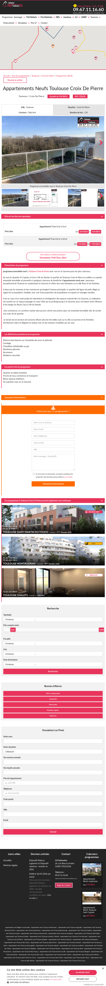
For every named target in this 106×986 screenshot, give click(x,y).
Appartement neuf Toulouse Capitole (80, 930)
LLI (76, 17)
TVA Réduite (31, 17)
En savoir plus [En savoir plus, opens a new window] (56, 979)
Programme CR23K (64, 76)
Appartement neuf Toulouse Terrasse (47, 960)
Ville (5, 809)
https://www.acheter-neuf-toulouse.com (66, 878)
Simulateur (22, 23)
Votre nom (7, 736)
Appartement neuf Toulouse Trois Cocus (72, 960)
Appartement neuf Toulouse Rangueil (78, 951)
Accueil (6, 76)
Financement (8, 23)
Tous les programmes (20, 76)
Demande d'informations (15, 397)
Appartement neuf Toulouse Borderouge (54, 930)
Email (5, 820)
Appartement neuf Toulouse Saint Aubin (31, 954)
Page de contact (64, 885)
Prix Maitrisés (46, 17)
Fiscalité (6, 639)
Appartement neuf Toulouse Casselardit (60, 933)
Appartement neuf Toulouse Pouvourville (52, 951)
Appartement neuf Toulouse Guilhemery (85, 939)
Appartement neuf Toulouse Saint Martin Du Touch (20, 957)
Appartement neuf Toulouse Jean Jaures (16, 942)
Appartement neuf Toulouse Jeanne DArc (44, 942)
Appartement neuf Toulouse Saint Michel (50, 957)
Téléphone (7, 789)
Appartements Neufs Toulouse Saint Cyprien (89, 909)
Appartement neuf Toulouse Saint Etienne (86, 954)
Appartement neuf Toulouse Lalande (47, 945)
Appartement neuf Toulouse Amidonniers (44, 927)
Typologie (7, 615)
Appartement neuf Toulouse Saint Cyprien (58, 954)
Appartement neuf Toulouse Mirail (72, 948)
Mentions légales (10, 865)
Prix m (34, 23)
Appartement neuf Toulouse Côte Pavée (86, 933)
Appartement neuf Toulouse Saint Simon (76, 957)
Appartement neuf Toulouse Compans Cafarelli (44, 936)
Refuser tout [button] (82, 979)
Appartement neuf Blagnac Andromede (17, 927)
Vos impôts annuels (11, 768)
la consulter (67, 477)
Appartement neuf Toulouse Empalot (35, 939)
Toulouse (94, 17)
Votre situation (9, 747)
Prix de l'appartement (12, 778)
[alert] (53, 976)
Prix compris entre (11, 625)
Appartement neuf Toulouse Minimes (48, 948)
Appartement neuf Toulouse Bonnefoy (29, 930)
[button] (36, 982)
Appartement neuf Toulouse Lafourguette (22, 945)
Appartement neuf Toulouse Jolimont (69, 942)
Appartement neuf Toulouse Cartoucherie (34, 933)
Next (100, 143)
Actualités (7, 860)
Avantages (18, 17)
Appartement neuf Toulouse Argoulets (70, 927)
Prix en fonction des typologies (18, 216)
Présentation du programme (16, 265)
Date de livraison (10, 660)
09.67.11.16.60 (88, 9)
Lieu (5, 649)
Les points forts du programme (17, 367)
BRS (58, 17)
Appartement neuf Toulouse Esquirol (60, 939)
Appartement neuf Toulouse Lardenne (72, 945)
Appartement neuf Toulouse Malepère (24, 948)
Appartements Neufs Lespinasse (90, 880)
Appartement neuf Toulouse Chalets (17, 936)
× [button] (103, 969)
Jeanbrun (67, 17)
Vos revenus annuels (11, 757)
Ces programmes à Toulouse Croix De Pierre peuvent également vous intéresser (38, 500)
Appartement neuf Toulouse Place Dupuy (25, 951)
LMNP (84, 17)
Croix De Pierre (47, 76)
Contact (44, 23)
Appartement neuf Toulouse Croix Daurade (73, 936)
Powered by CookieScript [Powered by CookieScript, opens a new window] (94, 985)
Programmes (7, 17)
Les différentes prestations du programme (22, 334)
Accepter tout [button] (83, 972)
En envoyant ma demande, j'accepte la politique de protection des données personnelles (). (54, 475)
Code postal (8, 799)
